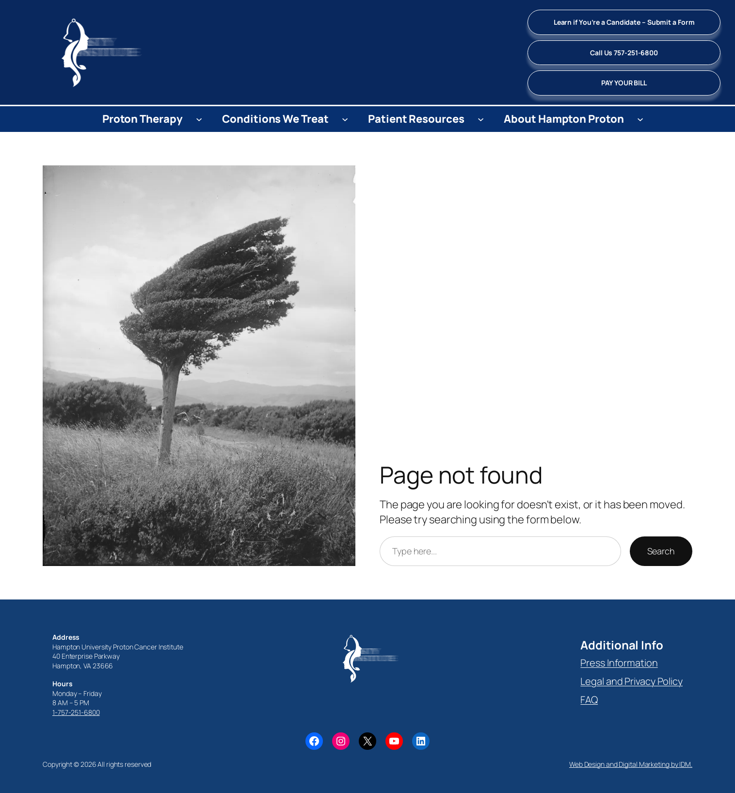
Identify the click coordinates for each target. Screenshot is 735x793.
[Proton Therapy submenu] (199, 119)
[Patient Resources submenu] (481, 119)
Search (661, 551)
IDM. (685, 764)
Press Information (618, 662)
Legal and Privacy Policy (631, 681)
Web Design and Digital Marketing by (624, 764)
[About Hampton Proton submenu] (640, 119)
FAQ (589, 699)
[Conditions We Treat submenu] (345, 119)
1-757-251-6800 (76, 712)
